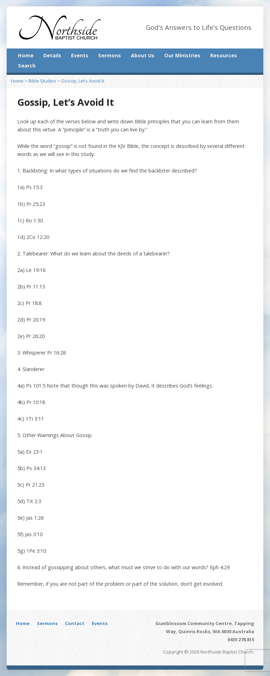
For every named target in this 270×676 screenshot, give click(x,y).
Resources (223, 55)
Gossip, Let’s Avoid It (82, 81)
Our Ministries (182, 55)
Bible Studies (42, 81)
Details (52, 55)
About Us (142, 55)
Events (79, 55)
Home (25, 55)
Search (27, 65)
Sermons (109, 55)
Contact (74, 623)
